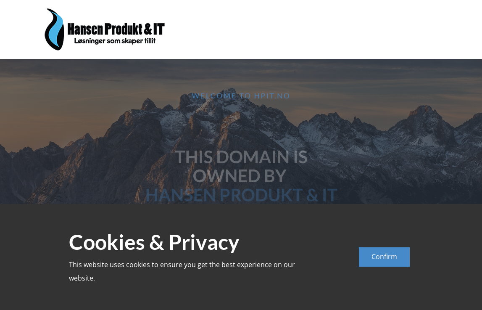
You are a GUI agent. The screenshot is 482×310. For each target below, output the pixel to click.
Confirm (384, 256)
